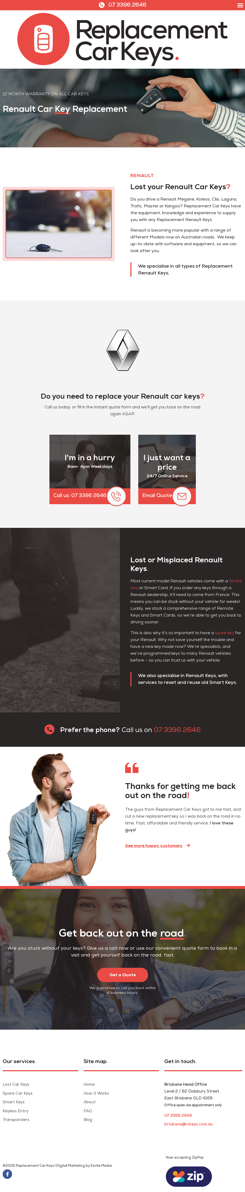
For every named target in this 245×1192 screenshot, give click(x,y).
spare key (224, 633)
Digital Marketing (70, 1166)
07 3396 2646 (127, 5)
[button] (240, 5)
